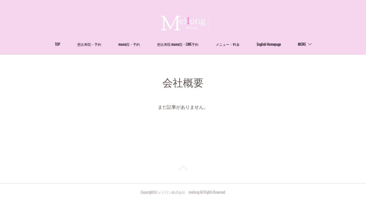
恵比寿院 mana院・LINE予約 (177, 44)
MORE (302, 44)
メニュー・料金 (228, 44)
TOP (57, 44)
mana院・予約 (129, 44)
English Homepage (269, 44)
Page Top (183, 169)
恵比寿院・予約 (89, 44)
